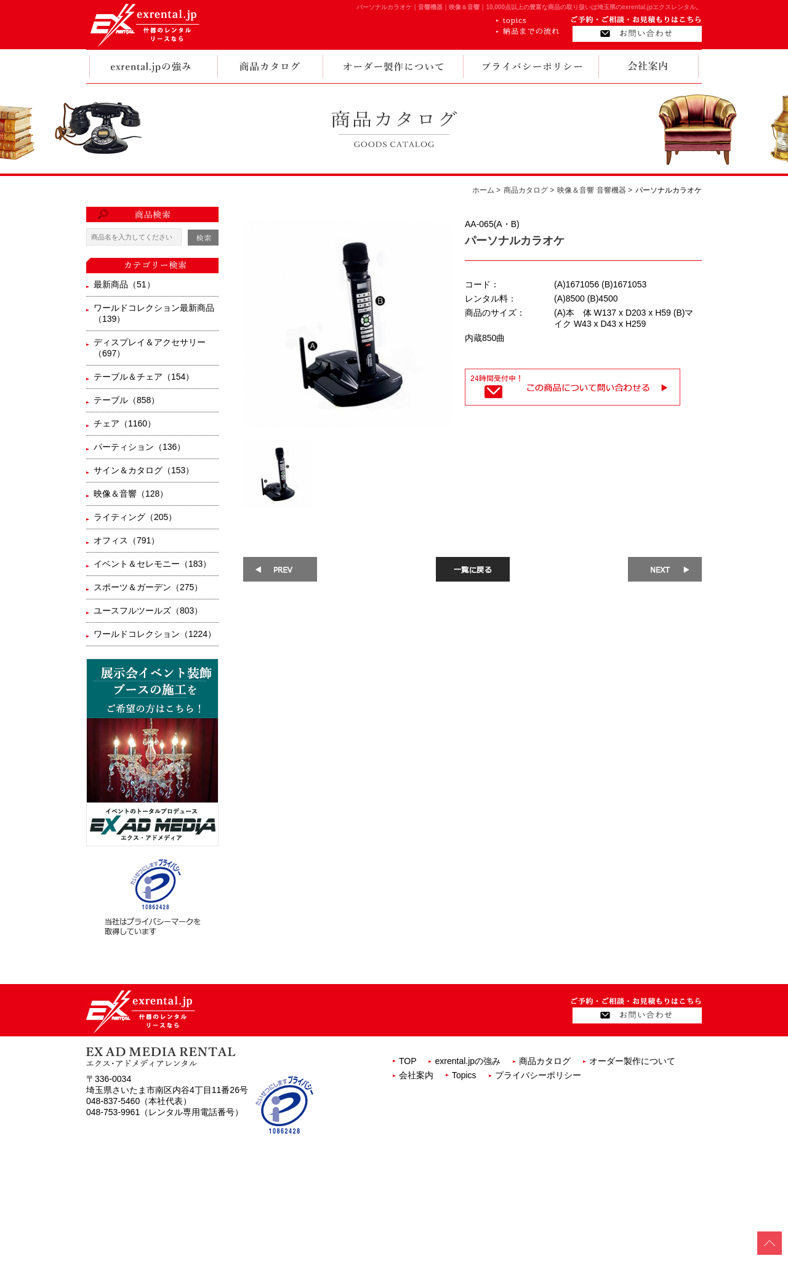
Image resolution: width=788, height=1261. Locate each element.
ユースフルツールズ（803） (148, 610)
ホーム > (486, 190)
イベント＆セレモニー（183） (152, 564)
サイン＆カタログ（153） (144, 470)
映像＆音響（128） (131, 493)
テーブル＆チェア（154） (144, 377)
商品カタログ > (529, 190)
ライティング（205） (135, 517)
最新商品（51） (124, 284)
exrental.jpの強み (468, 1061)
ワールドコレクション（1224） (155, 634)
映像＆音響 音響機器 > (594, 190)
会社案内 (416, 1075)
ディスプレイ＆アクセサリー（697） (150, 347)
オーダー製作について (632, 1061)
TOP (408, 1061)
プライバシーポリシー (538, 1075)
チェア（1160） (125, 423)
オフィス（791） (126, 540)
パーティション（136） (139, 447)
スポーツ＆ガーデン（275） (148, 587)
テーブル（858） (126, 400)
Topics (464, 1075)
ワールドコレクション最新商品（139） (154, 313)
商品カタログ (545, 1061)
